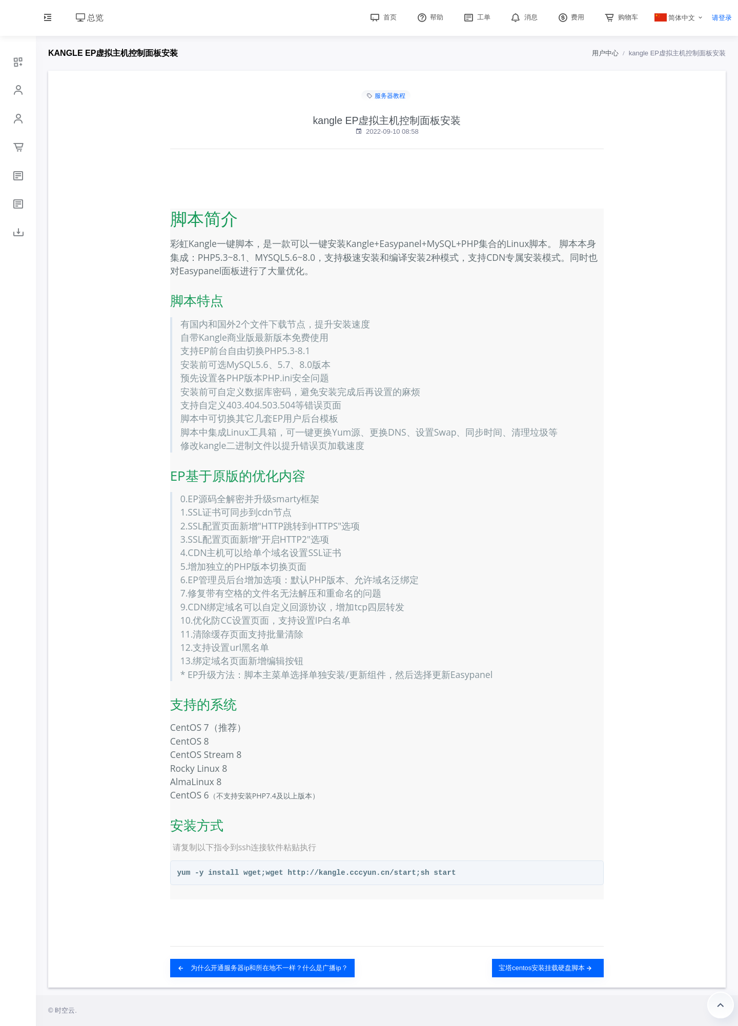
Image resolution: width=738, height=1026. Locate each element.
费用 (570, 17)
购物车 (620, 17)
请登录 (722, 18)
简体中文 (674, 18)
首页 (382, 17)
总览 (90, 17)
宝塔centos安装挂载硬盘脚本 (546, 968)
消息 (523, 17)
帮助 (429, 17)
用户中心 (605, 53)
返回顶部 (720, 1005)
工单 (476, 17)
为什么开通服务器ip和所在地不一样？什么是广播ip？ (262, 968)
